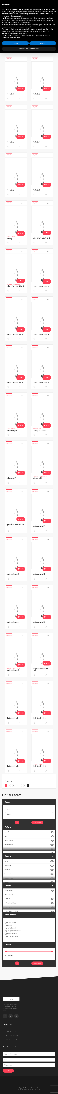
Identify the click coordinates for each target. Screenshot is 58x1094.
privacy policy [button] (21, 33)
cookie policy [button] (17, 16)
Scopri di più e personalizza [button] (29, 48)
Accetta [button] (42, 43)
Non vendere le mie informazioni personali (16, 27)
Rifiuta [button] (15, 43)
